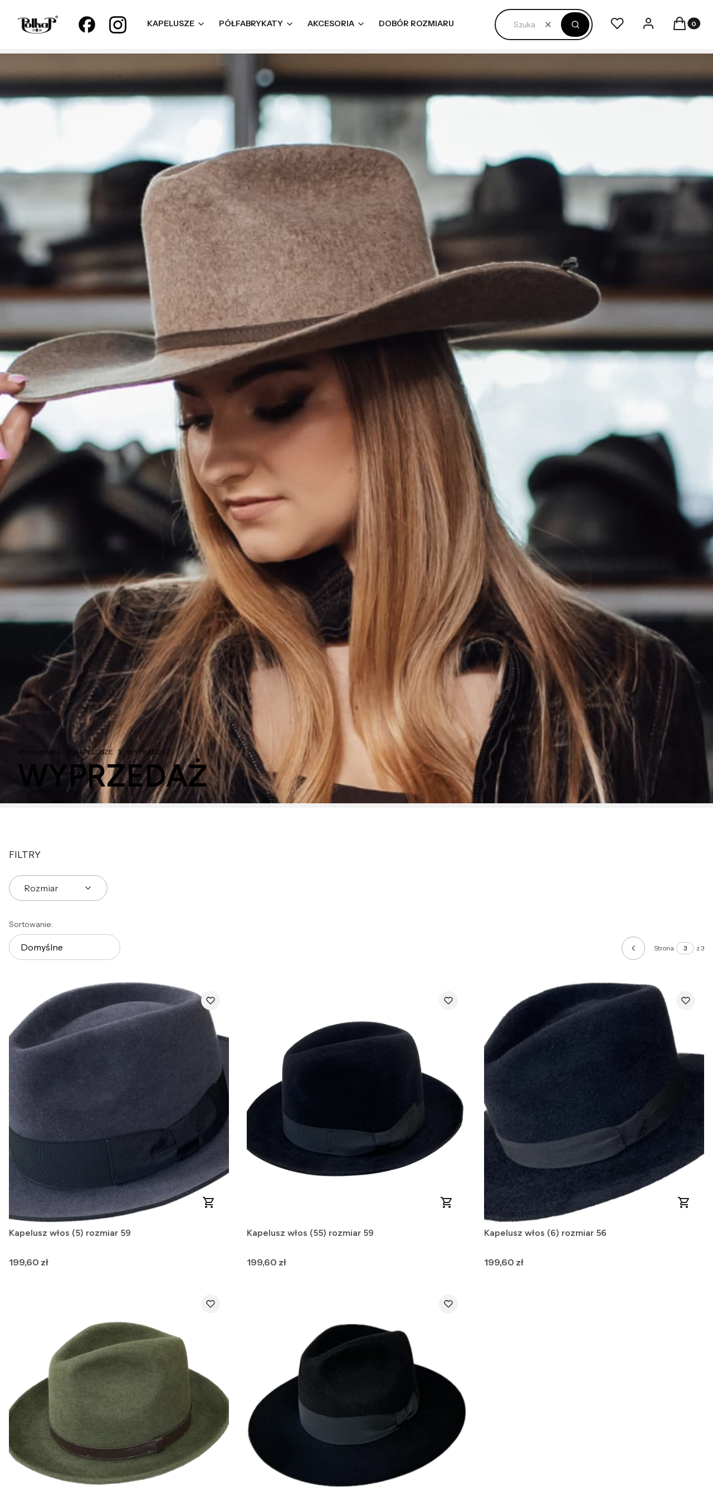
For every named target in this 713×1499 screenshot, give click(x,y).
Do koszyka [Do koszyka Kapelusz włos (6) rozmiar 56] (684, 1202)
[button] (575, 24)
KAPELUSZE (93, 752)
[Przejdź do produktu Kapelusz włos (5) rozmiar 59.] (119, 1102)
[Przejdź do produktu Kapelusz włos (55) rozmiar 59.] (357, 1102)
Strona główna (39, 752)
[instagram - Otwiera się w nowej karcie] (118, 24)
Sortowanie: (31, 924)
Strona (664, 948)
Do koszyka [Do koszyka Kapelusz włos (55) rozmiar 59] (446, 1202)
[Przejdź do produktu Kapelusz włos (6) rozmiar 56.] (594, 1102)
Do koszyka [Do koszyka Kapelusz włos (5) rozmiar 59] (209, 1202)
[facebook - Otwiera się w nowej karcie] (87, 24)
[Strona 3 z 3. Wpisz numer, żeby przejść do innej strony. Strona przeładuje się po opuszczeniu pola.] (685, 948)
